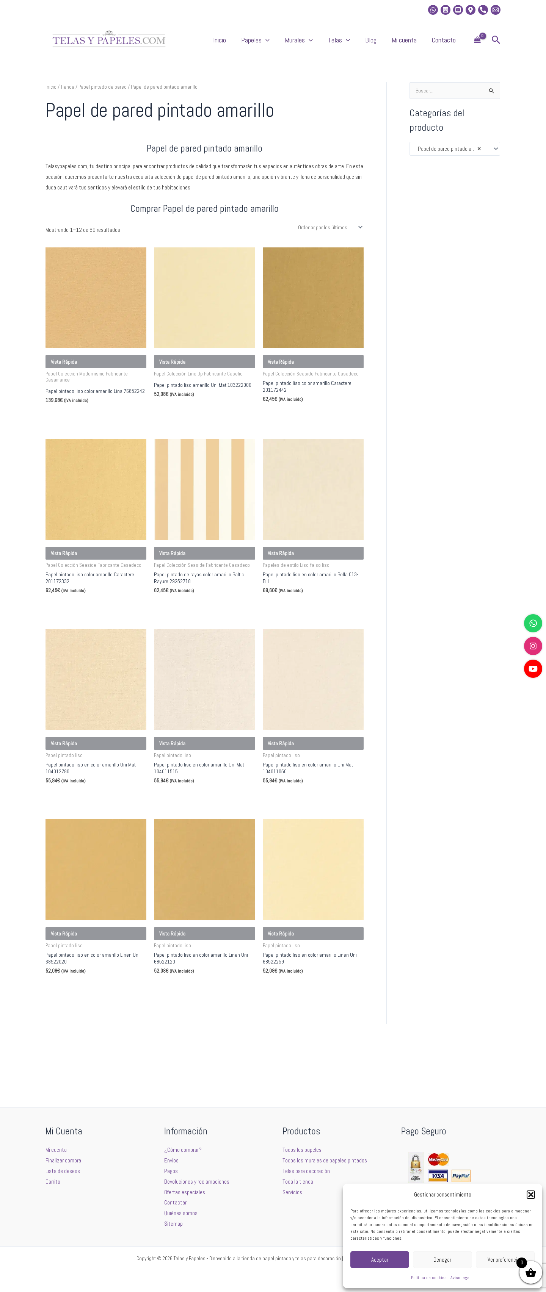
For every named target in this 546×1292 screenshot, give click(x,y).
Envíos (171, 1160)
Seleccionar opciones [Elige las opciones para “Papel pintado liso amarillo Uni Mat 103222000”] (188, 433)
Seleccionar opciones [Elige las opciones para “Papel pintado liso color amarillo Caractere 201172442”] (297, 433)
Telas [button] (366, 44)
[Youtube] (458, 10)
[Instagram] (445, 10)
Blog (389, 43)
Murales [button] (333, 44)
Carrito (53, 1181)
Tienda (68, 94)
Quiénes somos (181, 1213)
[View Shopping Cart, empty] (477, 44)
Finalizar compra (63, 1160)
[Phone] (483, 10)
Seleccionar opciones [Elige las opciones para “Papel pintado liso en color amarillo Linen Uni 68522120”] (188, 1052)
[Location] (470, 10)
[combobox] (455, 157)
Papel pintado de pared (103, 94)
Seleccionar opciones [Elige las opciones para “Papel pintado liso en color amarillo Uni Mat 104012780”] (80, 847)
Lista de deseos (63, 1171)
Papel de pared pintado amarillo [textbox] (450, 157)
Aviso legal (460, 1278)
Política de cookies (429, 1278)
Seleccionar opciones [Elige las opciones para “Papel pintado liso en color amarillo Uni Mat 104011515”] (188, 847)
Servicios (292, 1192)
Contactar (175, 1202)
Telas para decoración (306, 1171)
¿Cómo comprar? (183, 1149)
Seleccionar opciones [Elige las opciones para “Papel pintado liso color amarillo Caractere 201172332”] (80, 643)
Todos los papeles (302, 1149)
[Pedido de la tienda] (329, 235)
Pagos (171, 1171)
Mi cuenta (415, 43)
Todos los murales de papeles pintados (324, 1160)
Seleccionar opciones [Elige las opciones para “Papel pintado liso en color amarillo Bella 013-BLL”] (297, 643)
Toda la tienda (297, 1181)
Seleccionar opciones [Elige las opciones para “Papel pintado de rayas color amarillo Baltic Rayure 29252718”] (188, 643)
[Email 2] (495, 10)
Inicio (268, 43)
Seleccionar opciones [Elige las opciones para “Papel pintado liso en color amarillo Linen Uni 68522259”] (297, 1052)
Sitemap (173, 1223)
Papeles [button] (297, 44)
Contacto (448, 43)
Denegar (442, 1259)
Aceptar (379, 1259)
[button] (531, 1194)
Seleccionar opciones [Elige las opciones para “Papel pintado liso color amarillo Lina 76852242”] (80, 439)
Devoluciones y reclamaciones (196, 1181)
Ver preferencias (505, 1259)
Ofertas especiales (184, 1192)
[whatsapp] (433, 10)
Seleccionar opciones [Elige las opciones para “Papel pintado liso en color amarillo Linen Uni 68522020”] (80, 1052)
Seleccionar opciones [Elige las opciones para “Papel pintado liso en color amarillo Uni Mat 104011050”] (297, 847)
